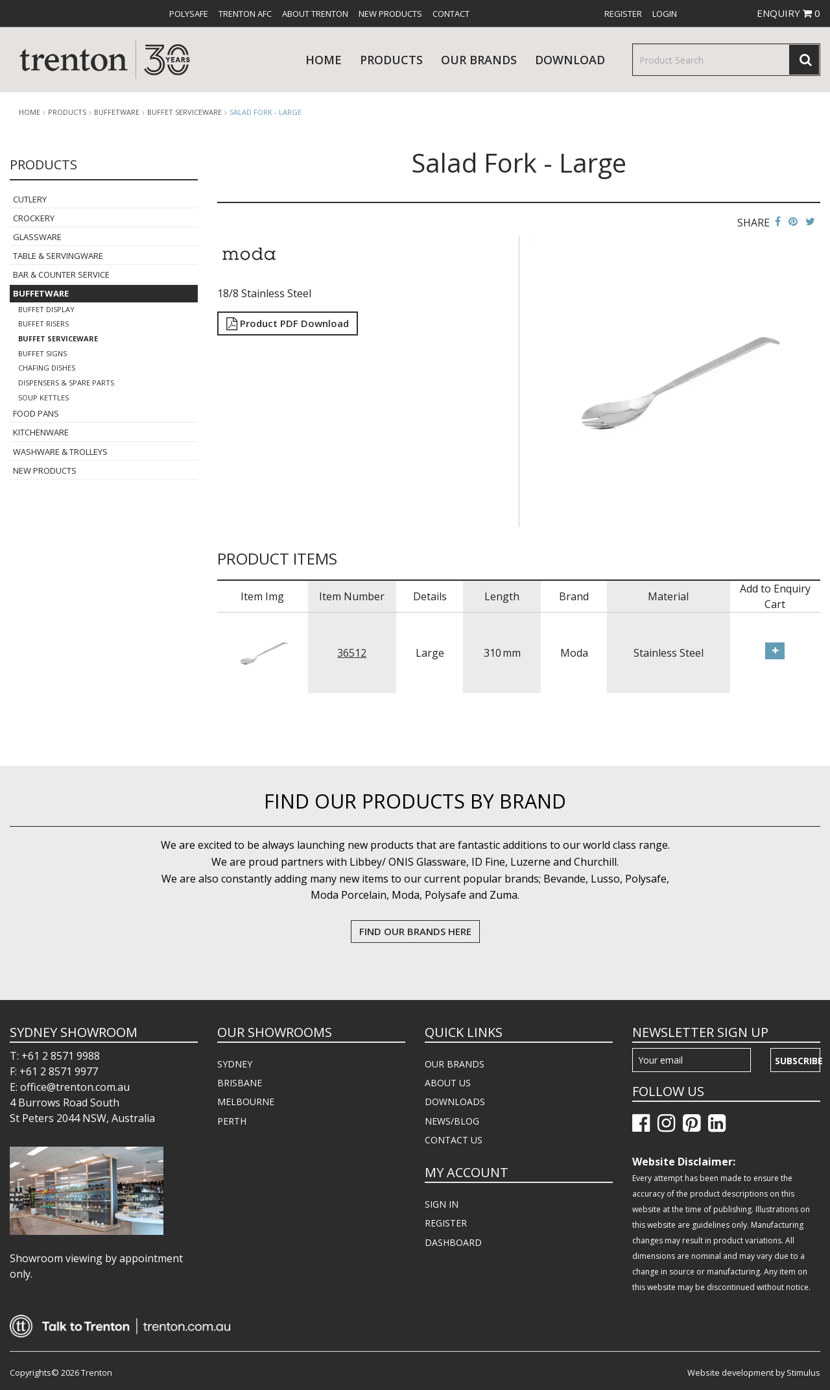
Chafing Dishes (46, 367)
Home (323, 59)
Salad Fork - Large (266, 112)
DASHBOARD (453, 1242)
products (391, 59)
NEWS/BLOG (452, 1121)
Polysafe (188, 13)
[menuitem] (188, 14)
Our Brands (479, 59)
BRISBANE (239, 1083)
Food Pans (36, 413)
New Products (390, 13)
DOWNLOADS (455, 1101)
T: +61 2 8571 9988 (55, 1056)
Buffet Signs (42, 353)
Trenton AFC (245, 13)
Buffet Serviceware (184, 112)
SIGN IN (441, 1204)
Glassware (37, 237)
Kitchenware (41, 432)
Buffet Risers (43, 323)
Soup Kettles (43, 397)
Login (664, 13)
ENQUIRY (788, 12)
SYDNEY (234, 1064)
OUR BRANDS (454, 1064)
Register (623, 13)
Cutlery (30, 199)
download (570, 59)
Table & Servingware (58, 256)
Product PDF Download (287, 323)
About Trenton (315, 13)
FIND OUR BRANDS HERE (415, 931)
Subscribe (797, 1061)
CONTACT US (453, 1140)
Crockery (33, 218)
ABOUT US (448, 1083)
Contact (451, 13)
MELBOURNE (245, 1101)
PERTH (231, 1121)
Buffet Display (46, 309)
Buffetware (116, 112)
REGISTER (446, 1223)
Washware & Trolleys (60, 451)
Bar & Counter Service (61, 274)
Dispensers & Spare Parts (66, 382)
